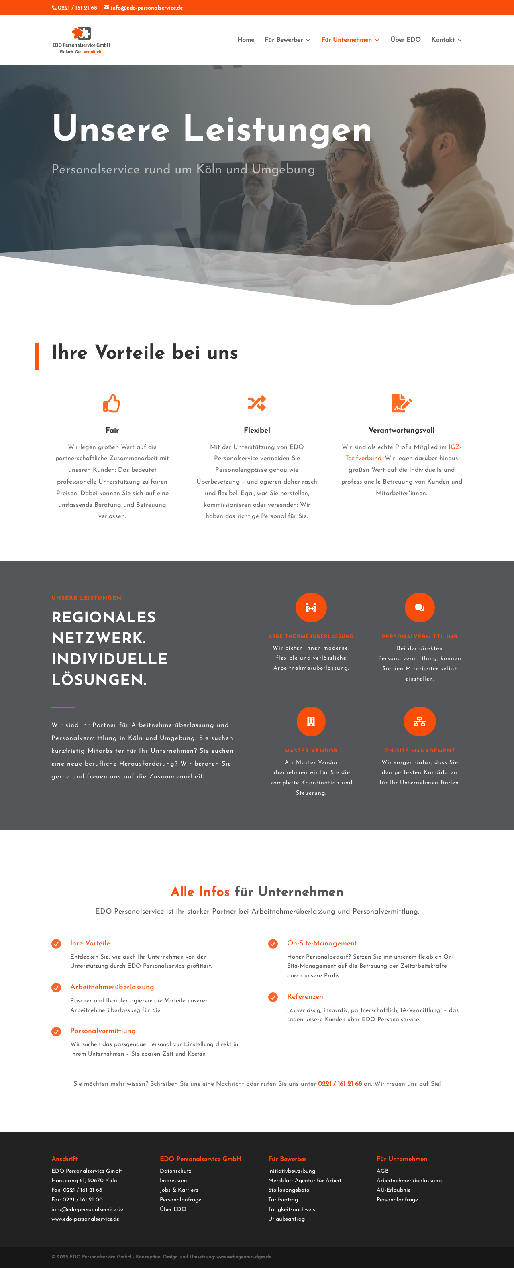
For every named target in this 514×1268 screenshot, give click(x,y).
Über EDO (405, 40)
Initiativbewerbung (291, 1171)
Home (245, 40)
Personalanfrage (180, 1200)
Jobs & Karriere (179, 1190)
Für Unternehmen (346, 40)
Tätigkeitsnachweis (291, 1210)
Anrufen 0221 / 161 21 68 (325, 196)
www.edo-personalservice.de (85, 1219)
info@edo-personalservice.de (87, 1210)
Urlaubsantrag (286, 1219)
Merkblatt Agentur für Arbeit (304, 1181)
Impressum (173, 1181)
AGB (383, 1171)
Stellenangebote (288, 1190)
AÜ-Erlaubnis (393, 1190)
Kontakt (443, 40)
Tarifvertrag (283, 1200)
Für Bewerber (284, 40)
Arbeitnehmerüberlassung (409, 1181)
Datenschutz (175, 1171)
